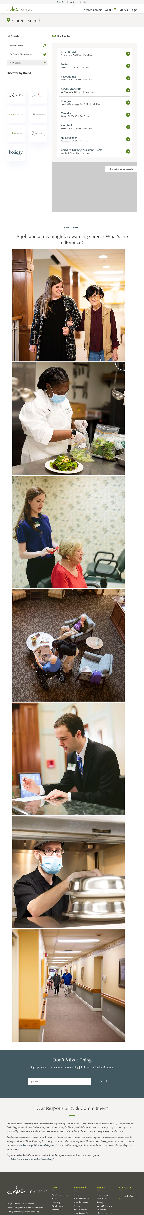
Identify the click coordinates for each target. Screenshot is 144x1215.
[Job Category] (27, 63)
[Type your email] (59, 1081)
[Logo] (19, 9)
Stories (123, 10)
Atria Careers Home (60, 1194)
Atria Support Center (82, 1213)
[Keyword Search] (27, 45)
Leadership (56, 1202)
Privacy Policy (102, 1194)
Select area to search (121, 169)
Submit (104, 1081)
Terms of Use (102, 1198)
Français (82, 2)
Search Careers (93, 10)
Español (71, 2)
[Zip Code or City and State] (27, 54)
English (60, 2)
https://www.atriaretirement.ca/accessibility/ (32, 1159)
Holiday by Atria (80, 1209)
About (109, 10)
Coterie (77, 1194)
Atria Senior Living (81, 1198)
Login (134, 10)
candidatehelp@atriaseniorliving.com (37, 1145)
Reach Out (128, 1196)
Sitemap (100, 1202)
